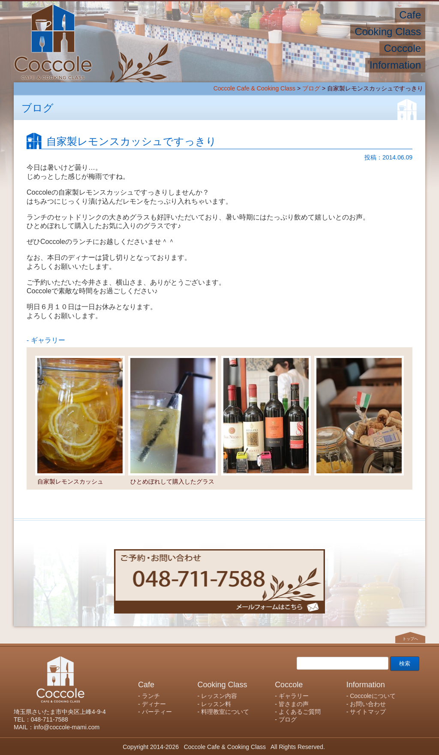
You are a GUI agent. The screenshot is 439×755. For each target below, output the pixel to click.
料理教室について (225, 711)
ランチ (151, 695)
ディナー (154, 704)
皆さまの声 (294, 704)
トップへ (410, 638)
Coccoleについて (373, 695)
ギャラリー (294, 695)
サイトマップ (368, 711)
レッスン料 (216, 704)
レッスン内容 (219, 695)
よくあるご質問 (300, 711)
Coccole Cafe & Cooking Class (254, 88)
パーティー (157, 711)
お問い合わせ (368, 704)
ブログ (311, 88)
